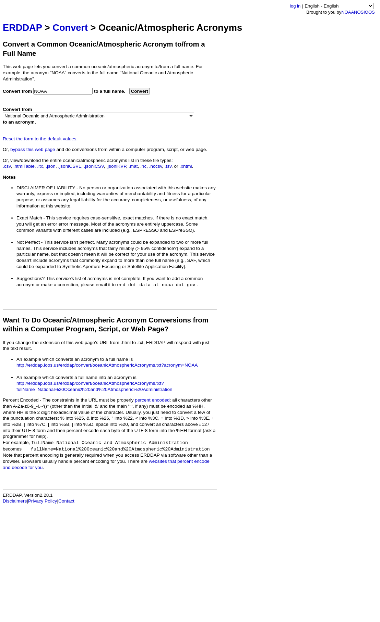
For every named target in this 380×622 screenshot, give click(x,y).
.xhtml (185, 166)
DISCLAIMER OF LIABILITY (45, 187)
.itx (40, 166)
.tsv (168, 166)
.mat (133, 166)
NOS (359, 12)
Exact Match (29, 217)
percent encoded (152, 400)
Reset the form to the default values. (40, 138)
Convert (70, 27)
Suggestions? (30, 278)
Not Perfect (28, 242)
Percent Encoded (20, 400)
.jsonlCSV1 (69, 166)
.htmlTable (24, 166)
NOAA (347, 12)
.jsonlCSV (94, 166)
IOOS (369, 12)
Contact (66, 501)
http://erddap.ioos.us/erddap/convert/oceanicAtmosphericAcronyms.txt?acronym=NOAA (107, 365)
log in (295, 6)
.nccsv (155, 166)
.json (51, 166)
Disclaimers (15, 501)
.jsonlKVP (116, 166)
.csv (7, 166)
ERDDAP (22, 27)
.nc (143, 166)
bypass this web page (32, 149)
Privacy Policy (42, 501)
